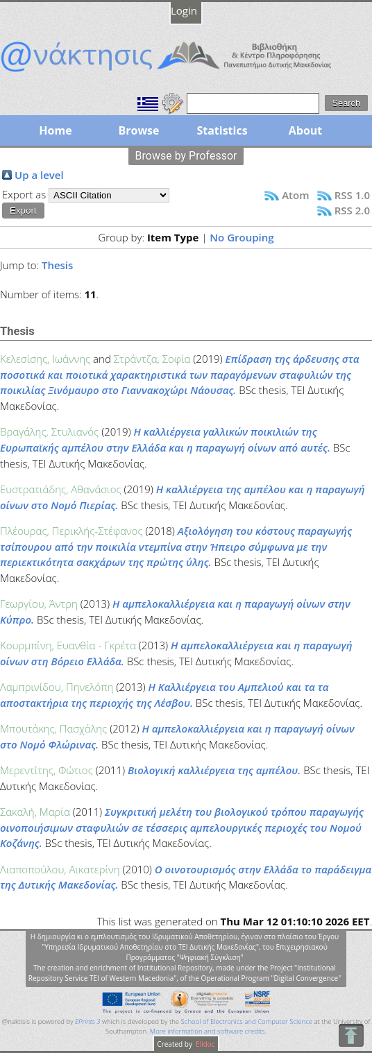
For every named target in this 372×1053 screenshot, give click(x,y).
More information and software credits (207, 1031)
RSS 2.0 (352, 210)
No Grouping (241, 237)
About (306, 130)
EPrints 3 (88, 1021)
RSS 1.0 (352, 195)
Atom (295, 195)
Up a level (39, 175)
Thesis (57, 265)
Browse (138, 130)
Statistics (221, 130)
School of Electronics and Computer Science (246, 1021)
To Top (351, 1035)
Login (184, 10)
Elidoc (204, 1044)
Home (55, 130)
